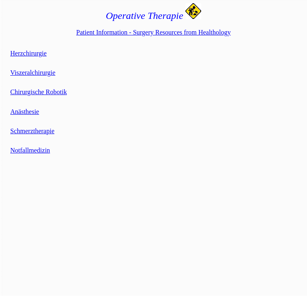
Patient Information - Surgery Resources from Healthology (153, 32)
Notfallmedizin (30, 150)
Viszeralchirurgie (32, 72)
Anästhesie (24, 111)
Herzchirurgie (28, 53)
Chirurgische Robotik (38, 91)
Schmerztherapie (32, 130)
